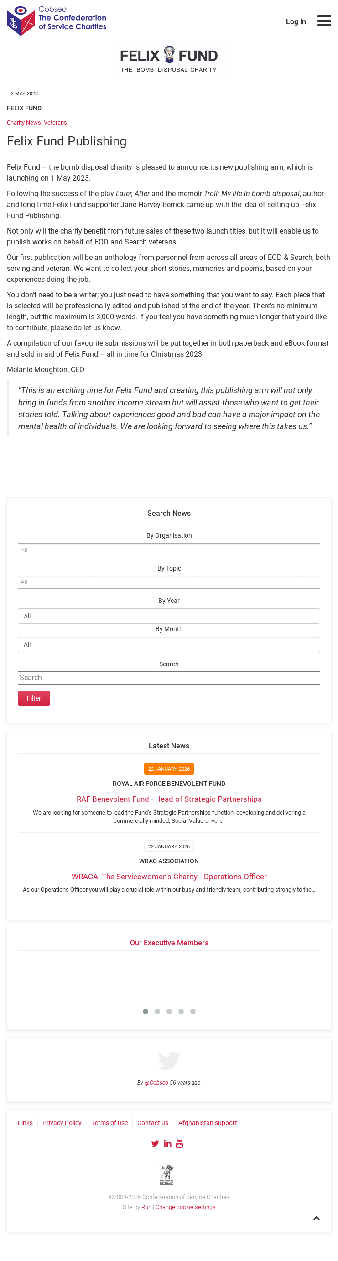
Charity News (24, 122)
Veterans (55, 122)
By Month (169, 629)
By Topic (169, 568)
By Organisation (169, 536)
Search (169, 664)
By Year (169, 601)
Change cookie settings (186, 1207)
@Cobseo (156, 1082)
